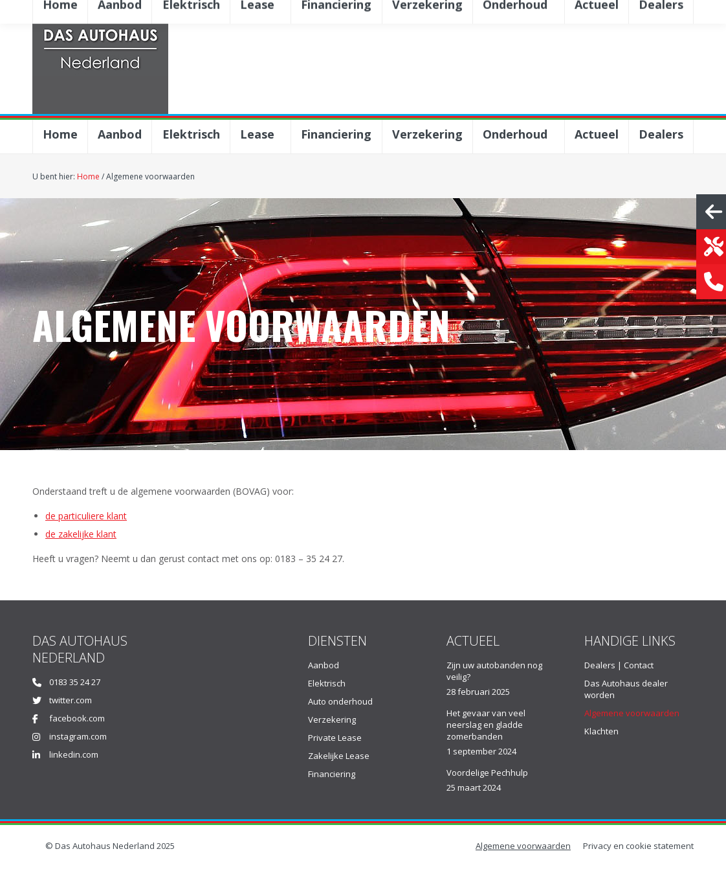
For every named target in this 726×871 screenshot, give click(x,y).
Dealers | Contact (619, 665)
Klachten (601, 731)
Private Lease (335, 737)
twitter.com (70, 700)
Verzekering (332, 719)
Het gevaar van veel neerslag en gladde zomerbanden (485, 724)
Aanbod (323, 665)
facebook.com (77, 718)
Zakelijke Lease (338, 756)
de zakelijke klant (80, 534)
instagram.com (78, 736)
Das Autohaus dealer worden (626, 689)
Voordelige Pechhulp (487, 772)
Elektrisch (327, 683)
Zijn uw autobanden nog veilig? (494, 671)
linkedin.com (73, 754)
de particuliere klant (86, 516)
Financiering (331, 774)
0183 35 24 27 (74, 682)
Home (88, 176)
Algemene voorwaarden (631, 713)
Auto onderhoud (340, 701)
